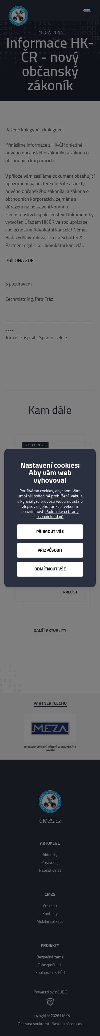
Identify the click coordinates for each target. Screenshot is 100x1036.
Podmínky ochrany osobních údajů (58, 514)
